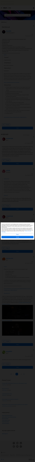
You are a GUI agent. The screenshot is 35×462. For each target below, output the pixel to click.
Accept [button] (17, 237)
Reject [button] (17, 234)
